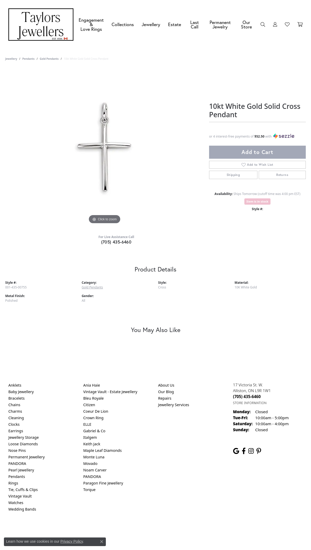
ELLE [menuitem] (87, 424)
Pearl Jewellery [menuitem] (21, 470)
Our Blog (166, 391)
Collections (123, 24)
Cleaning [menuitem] (16, 417)
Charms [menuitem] (15, 411)
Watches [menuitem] (15, 502)
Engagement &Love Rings (91, 24)
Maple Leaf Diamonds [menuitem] (102, 450)
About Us (166, 385)
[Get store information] (250, 403)
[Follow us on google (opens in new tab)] (236, 451)
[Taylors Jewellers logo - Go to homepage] (42, 24)
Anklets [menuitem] (14, 385)
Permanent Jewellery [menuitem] (26, 456)
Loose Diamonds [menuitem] (23, 443)
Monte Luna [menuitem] (94, 456)
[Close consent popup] (101, 541)
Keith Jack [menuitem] (91, 443)
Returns (282, 175)
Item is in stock (257, 201)
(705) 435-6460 (116, 242)
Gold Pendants (49, 59)
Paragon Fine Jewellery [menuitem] (103, 483)
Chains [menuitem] (14, 404)
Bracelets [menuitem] (16, 398)
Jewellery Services (173, 404)
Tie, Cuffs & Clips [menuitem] (23, 489)
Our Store (246, 24)
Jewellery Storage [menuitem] (23, 437)
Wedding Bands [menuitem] (22, 509)
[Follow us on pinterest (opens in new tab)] (258, 451)
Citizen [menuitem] (89, 404)
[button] (263, 24)
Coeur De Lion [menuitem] (95, 411)
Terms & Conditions (161, 530)
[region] (104, 147)
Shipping (233, 175)
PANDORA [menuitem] (17, 463)
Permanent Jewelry (220, 24)
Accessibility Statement (199, 530)
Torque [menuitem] (89, 489)
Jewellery (151, 24)
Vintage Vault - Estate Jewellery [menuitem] (110, 391)
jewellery (11, 59)
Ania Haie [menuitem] (91, 385)
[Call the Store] (247, 396)
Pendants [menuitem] (16, 476)
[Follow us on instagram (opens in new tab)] (251, 451)
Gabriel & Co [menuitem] (94, 430)
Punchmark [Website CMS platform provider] (165, 547)
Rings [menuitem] (13, 483)
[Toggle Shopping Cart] (300, 24)
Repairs (164, 398)
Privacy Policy (130, 530)
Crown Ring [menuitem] (93, 417)
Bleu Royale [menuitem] (93, 398)
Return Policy (103, 530)
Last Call (194, 24)
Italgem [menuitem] (90, 437)
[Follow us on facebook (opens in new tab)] (244, 451)
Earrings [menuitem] (15, 430)
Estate (174, 24)
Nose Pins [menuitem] (17, 450)
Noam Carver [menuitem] (95, 470)
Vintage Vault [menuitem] (20, 496)
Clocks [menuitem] (14, 424)
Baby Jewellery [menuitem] (21, 391)
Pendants (28, 59)
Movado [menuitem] (90, 463)
